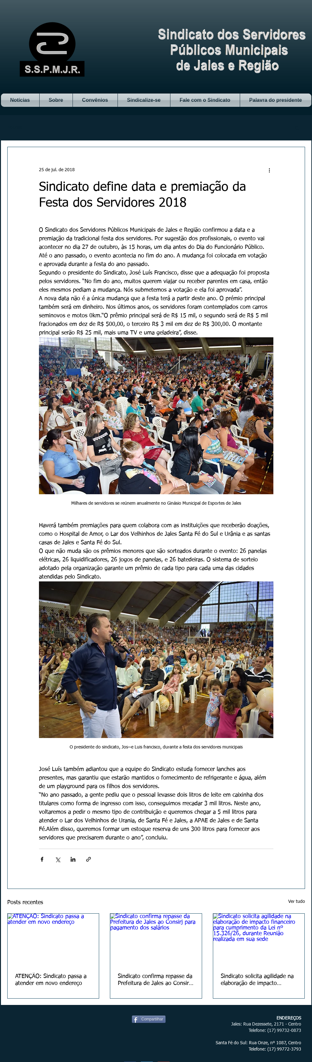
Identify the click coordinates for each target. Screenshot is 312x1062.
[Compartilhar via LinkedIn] (73, 859)
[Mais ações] (269, 170)
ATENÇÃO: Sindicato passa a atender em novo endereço (50, 980)
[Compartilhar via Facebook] (42, 859)
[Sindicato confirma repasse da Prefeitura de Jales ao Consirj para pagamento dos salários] (156, 939)
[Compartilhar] (149, 1019)
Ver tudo (296, 901)
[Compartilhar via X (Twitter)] (57, 859)
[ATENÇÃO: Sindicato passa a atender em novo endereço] (53, 939)
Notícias (14, 127)
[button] (297, 127)
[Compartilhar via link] (89, 859)
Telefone (256, 1030)
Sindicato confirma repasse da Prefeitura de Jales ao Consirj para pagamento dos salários (155, 980)
